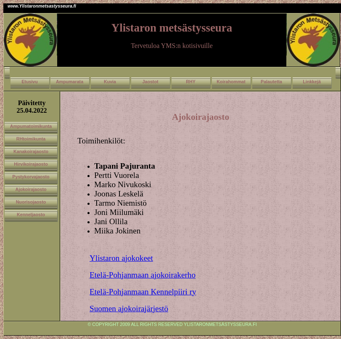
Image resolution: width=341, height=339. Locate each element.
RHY (191, 81)
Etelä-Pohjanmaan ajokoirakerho (143, 274)
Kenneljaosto (31, 214)
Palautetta (271, 81)
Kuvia (110, 81)
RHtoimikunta (30, 138)
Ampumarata (69, 81)
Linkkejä (312, 81)
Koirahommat (231, 81)
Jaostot (151, 81)
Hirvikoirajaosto (31, 164)
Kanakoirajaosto (30, 151)
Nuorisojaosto (31, 201)
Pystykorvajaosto (30, 176)
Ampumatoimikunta (31, 126)
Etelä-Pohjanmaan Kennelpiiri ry (143, 291)
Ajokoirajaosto (30, 189)
